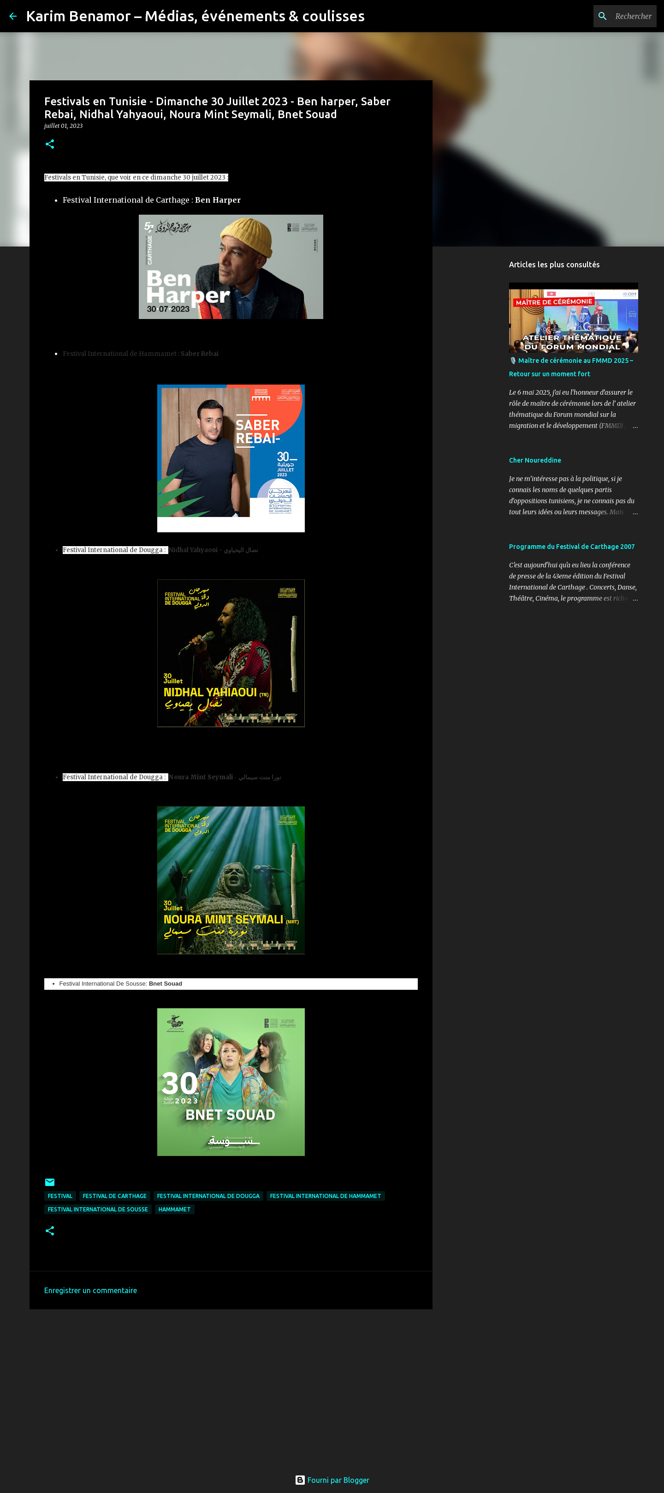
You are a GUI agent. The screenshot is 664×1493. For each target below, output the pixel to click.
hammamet (175, 1209)
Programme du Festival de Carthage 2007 (572, 546)
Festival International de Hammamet (325, 1196)
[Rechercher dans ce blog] (608, 16)
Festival (60, 1196)
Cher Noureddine (535, 460)
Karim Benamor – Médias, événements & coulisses (195, 15)
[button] (49, 144)
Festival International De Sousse (98, 1209)
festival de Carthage (115, 1196)
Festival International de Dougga (208, 1196)
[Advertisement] (231, 1387)
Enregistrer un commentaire (90, 1290)
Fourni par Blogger (332, 1480)
